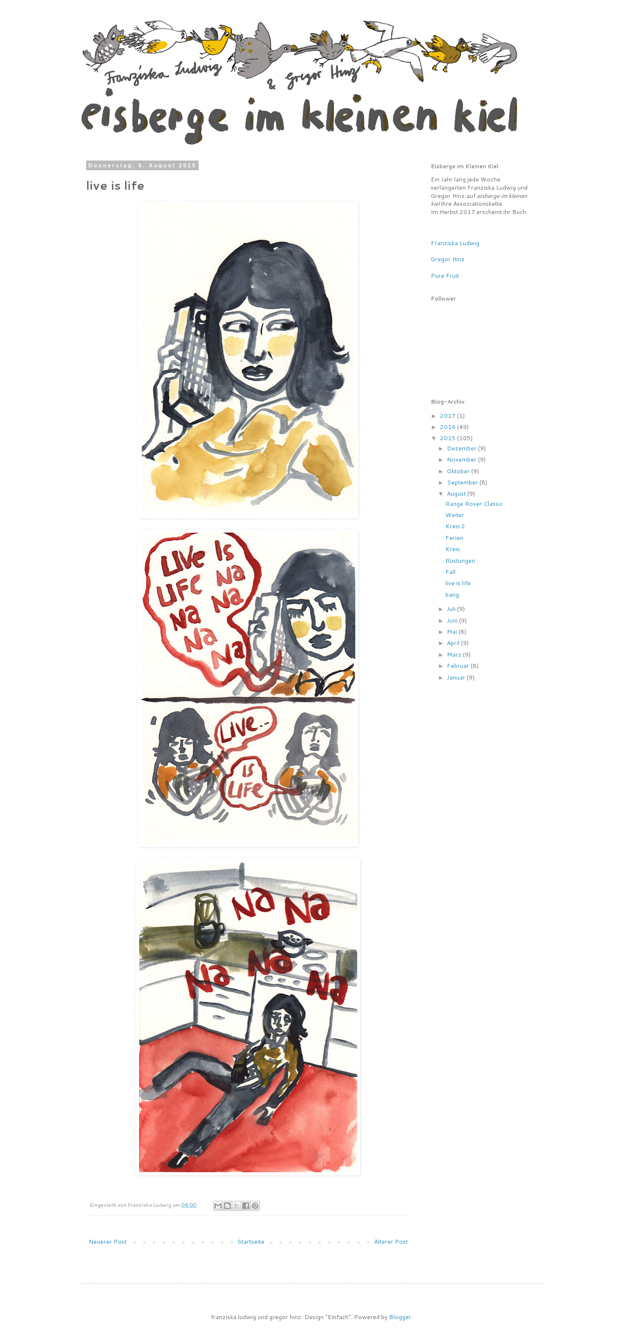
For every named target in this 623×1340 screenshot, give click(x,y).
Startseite (250, 1241)
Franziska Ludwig (455, 243)
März (455, 654)
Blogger (400, 1317)
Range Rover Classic (474, 504)
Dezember (462, 448)
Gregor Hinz (448, 259)
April (454, 643)
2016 (448, 427)
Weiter (454, 515)
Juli (452, 609)
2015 (448, 438)
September (463, 482)
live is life (458, 583)
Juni (453, 620)
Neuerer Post (108, 1241)
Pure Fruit (445, 275)
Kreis (452, 549)
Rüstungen (460, 560)
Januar (457, 677)
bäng (452, 594)
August (457, 493)
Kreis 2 (455, 526)
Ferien (454, 538)
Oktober (459, 471)
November (462, 459)
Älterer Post (391, 1241)
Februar (459, 665)
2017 (448, 415)
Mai (452, 631)
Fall (450, 572)
